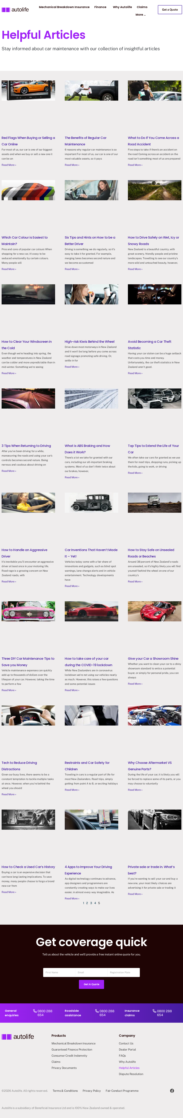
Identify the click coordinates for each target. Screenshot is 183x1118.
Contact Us (126, 1043)
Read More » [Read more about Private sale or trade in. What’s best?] (135, 894)
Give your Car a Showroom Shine (153, 658)
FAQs (122, 1055)
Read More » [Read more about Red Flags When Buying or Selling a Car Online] (9, 164)
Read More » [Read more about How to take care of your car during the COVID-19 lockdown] (72, 690)
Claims (142, 7)
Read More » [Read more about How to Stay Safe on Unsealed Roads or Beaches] (135, 581)
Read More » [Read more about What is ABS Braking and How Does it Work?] (72, 477)
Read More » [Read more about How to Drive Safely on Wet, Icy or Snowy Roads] (135, 269)
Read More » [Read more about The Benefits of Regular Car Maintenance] (72, 164)
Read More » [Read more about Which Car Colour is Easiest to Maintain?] (9, 269)
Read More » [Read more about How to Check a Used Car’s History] (9, 892)
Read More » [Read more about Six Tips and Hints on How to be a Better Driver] (72, 269)
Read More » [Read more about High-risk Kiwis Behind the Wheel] (72, 366)
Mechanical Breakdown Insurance (64, 7)
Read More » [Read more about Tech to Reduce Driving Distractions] (9, 794)
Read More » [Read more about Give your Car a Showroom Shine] (135, 683)
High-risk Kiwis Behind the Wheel (89, 341)
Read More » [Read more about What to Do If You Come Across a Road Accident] (135, 164)
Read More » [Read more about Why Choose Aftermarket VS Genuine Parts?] (135, 789)
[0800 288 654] (35, 1013)
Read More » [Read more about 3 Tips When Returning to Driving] (9, 470)
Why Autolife (122, 7)
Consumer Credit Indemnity (69, 1055)
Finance (100, 7)
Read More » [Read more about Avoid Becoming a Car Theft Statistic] (135, 373)
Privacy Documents (64, 1068)
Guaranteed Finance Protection (72, 1049)
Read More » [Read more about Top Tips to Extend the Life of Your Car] (135, 472)
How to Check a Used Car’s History (28, 867)
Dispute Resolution (131, 1074)
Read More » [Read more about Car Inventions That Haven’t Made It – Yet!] (72, 586)
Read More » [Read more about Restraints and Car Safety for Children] (72, 789)
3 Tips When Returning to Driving (26, 445)
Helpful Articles (129, 1068)
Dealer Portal (127, 1049)
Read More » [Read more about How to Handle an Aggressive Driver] (9, 581)
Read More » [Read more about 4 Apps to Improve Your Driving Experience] (72, 898)
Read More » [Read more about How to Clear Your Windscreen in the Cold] (9, 373)
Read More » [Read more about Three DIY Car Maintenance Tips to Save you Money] (9, 690)
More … (141, 15)
